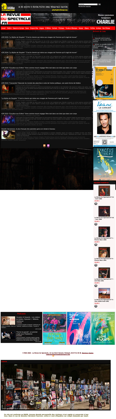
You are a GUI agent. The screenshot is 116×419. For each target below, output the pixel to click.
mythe (49, 73)
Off (52, 73)
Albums (87, 28)
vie (21, 74)
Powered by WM (66, 355)
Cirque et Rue (34, 28)
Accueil (3, 28)
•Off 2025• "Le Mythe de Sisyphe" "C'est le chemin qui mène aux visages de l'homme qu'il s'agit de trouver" (41, 37)
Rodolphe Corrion (76, 86)
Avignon (41, 28)
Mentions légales (88, 353)
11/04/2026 (19, 323)
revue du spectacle (50, 45)
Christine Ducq (44, 127)
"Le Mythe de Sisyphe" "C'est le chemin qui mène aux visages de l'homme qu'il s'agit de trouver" (37, 92)
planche (43, 86)
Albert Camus (19, 43)
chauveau (36, 43)
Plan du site (49, 355)
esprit (61, 72)
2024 (17, 85)
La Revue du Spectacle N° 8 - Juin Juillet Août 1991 (103, 300)
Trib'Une (92, 28)
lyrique (82, 127)
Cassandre (37, 85)
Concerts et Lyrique (18, 28)
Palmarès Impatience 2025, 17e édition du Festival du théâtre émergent (104, 62)
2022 (17, 72)
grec (56, 43)
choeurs (32, 127)
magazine (88, 43)
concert (50, 127)
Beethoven (19, 127)
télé (17, 88)
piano (27, 128)
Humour (81, 28)
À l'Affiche (48, 28)
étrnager (44, 43)
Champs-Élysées (45, 72)
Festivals (54, 28)
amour (21, 72)
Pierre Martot (37, 45)
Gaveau (55, 127)
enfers (57, 72)
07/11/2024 (19, 335)
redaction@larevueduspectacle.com (58, 354)
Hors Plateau (106, 28)
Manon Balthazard (21, 86)
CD (23, 127)
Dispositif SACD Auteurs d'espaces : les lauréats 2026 (102, 40)
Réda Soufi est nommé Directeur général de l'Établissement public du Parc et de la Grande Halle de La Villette (104, 54)
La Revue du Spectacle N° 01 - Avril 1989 (103, 198)
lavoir (80, 43)
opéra (17, 128)
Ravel (30, 128)
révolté (43, 45)
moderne (18, 45)
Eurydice (66, 72)
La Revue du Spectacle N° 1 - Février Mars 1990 (103, 239)
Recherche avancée (85, 6)
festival (71, 72)
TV (23, 88)
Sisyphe (72, 45)
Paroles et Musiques (71, 28)
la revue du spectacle (73, 43)
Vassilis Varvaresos (78, 128)
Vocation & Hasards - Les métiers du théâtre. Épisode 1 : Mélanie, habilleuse (28, 319)
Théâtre (9, 28)
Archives (98, 28)
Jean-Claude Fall (62, 43)
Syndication (58, 355)
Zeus (24, 74)
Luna (36, 73)
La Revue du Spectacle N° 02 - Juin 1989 (103, 218)
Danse (27, 28)
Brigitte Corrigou (28, 43)
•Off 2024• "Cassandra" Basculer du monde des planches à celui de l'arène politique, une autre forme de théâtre (43, 79)
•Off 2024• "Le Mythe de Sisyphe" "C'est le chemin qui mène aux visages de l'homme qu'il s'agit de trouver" (41, 51)
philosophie (30, 45)
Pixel (38, 86)
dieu (40, 43)
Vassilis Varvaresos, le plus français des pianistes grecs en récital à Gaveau (29, 120)
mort (45, 73)
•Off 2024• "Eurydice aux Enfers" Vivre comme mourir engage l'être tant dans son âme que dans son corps (41, 64)
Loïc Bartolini (76, 85)
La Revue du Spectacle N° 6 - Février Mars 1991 (103, 259)
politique (48, 86)
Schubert (59, 128)
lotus (82, 85)
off (36, 86)
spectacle (77, 45)
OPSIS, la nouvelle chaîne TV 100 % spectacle (104, 46)
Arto (24, 72)
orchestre (22, 128)
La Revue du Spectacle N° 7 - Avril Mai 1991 (103, 280)
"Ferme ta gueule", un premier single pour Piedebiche (27, 333)
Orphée (55, 73)
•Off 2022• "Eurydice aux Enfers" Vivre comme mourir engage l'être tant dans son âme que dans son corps (41, 106)
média (28, 86)
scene (67, 45)
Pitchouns (61, 28)
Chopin (37, 127)
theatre (82, 45)
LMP (84, 43)
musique (23, 45)
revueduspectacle (61, 45)
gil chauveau (50, 43)
